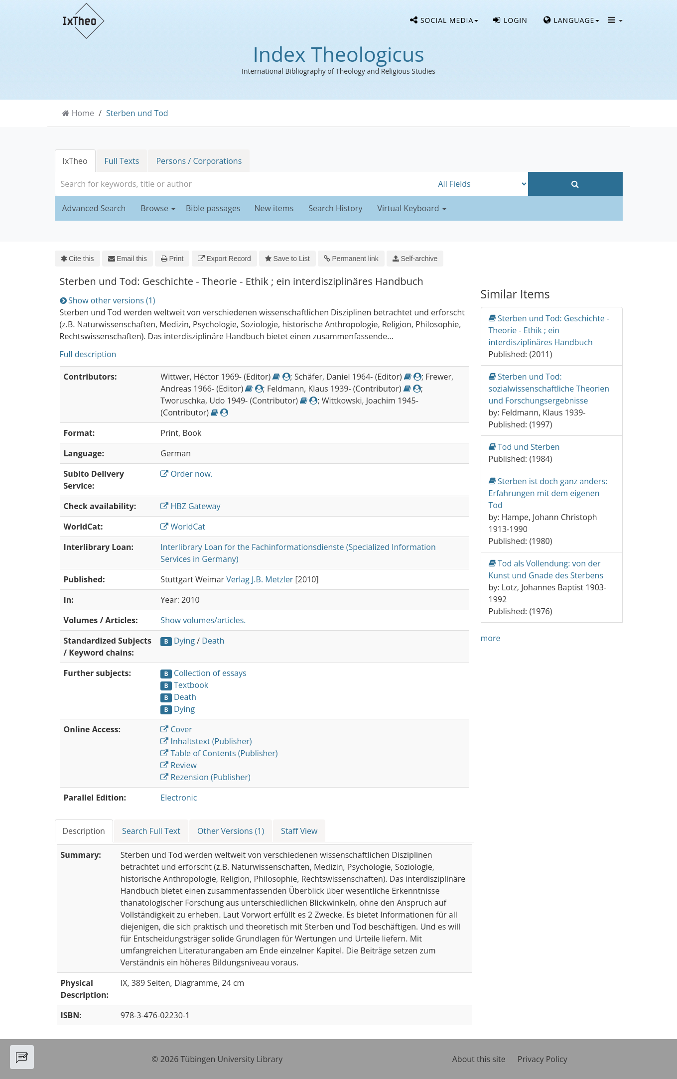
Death (213, 640)
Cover (176, 729)
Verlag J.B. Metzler (259, 579)
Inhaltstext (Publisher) (206, 741)
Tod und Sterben (524, 446)
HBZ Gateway (190, 506)
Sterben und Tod (137, 113)
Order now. (186, 473)
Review (178, 765)
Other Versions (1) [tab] (230, 830)
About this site (479, 1059)
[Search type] (480, 184)
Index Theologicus (338, 54)
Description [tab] (84, 830)
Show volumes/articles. (203, 620)
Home (83, 113)
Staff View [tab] (299, 830)
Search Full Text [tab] (151, 830)
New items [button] (274, 208)
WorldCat (182, 526)
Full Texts (122, 160)
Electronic (178, 797)
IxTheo (75, 160)
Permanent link (351, 259)
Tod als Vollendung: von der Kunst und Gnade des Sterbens (546, 569)
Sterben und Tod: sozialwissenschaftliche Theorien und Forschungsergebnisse (549, 388)
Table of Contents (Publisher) (218, 753)
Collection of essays (210, 673)
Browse (157, 208)
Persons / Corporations (199, 160)
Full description (88, 354)
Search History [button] (335, 208)
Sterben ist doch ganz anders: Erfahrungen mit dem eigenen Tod (548, 493)
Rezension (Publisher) (205, 777)
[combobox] (244, 184)
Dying (184, 640)
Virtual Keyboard (411, 208)
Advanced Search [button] (94, 208)
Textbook (191, 684)
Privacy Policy (542, 1059)
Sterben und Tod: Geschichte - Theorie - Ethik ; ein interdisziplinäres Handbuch (549, 330)
